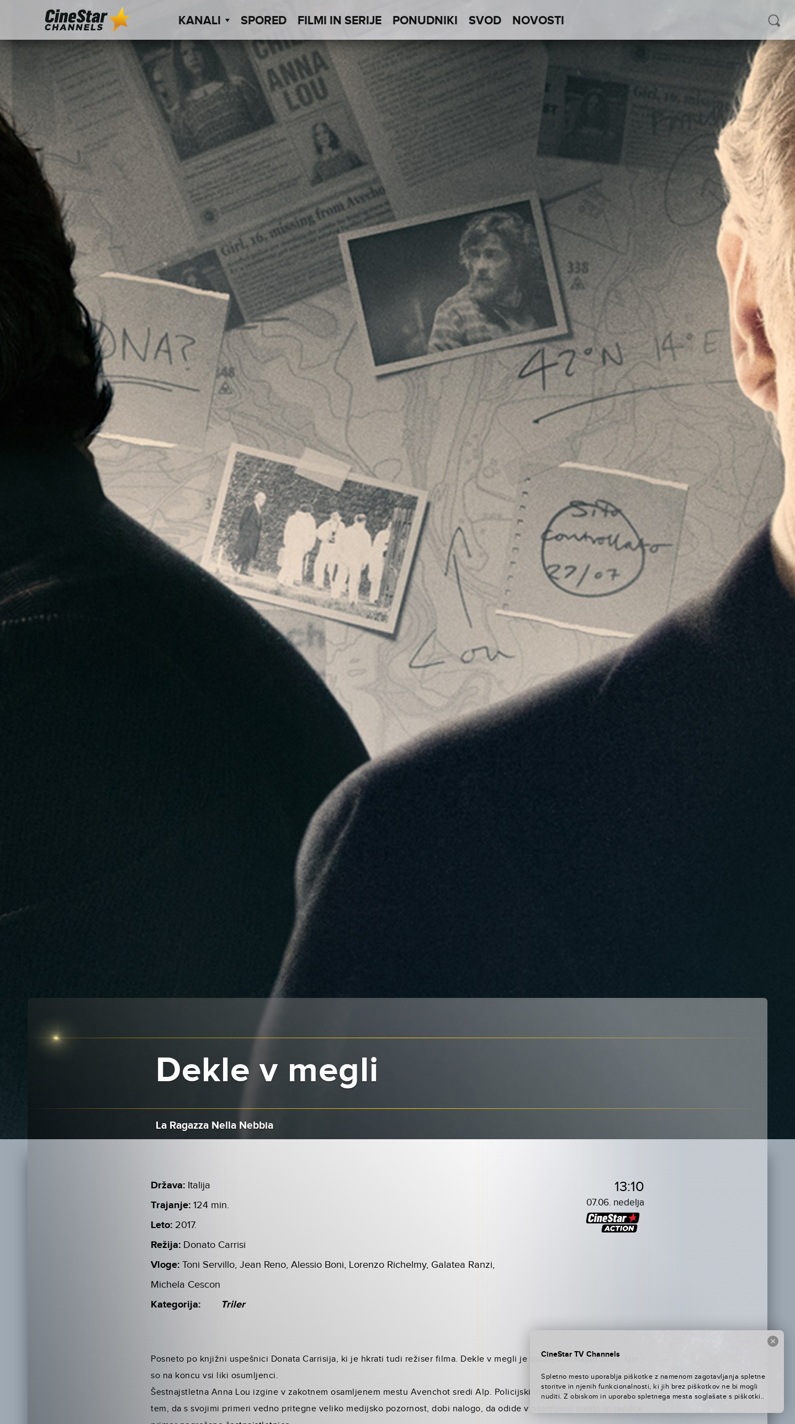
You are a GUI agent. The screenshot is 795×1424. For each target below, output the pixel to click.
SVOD (485, 21)
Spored (264, 21)
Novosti (538, 21)
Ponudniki (425, 21)
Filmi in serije (339, 21)
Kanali (204, 21)
